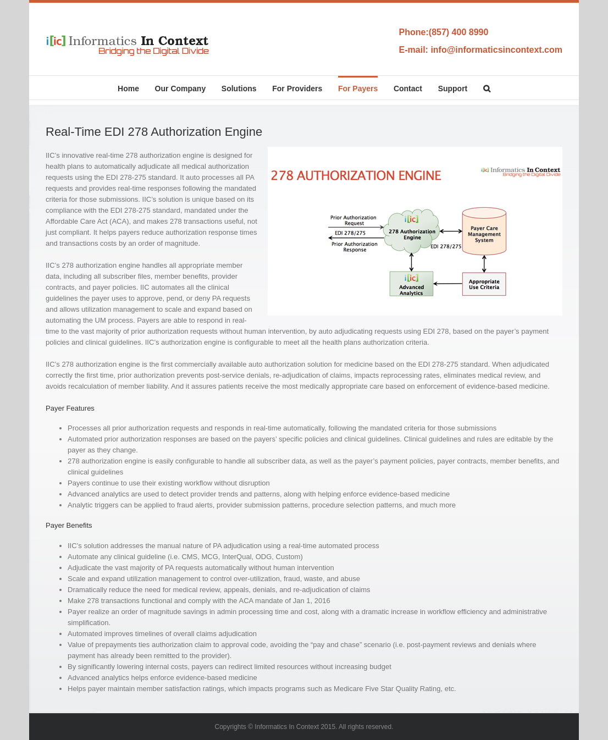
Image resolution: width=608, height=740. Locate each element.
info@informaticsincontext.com (496, 49)
